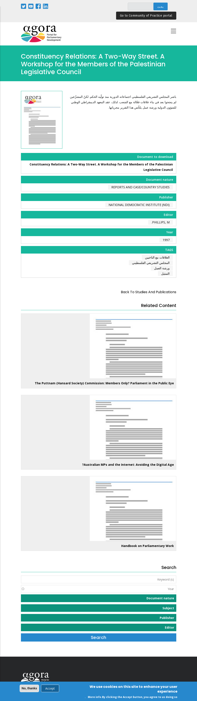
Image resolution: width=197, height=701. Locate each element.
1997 (166, 240)
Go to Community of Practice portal (146, 15)
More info (94, 697)
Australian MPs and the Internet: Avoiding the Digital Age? (128, 465)
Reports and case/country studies (140, 187)
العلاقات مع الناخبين (157, 257)
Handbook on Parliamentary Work (147, 546)
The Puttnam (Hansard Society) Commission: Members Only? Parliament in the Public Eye (104, 383)
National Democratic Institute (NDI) (139, 205)
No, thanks (29, 688)
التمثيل (165, 273)
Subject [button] (168, 608)
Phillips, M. (160, 222)
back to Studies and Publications (148, 292)
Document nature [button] (160, 598)
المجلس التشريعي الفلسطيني (151, 263)
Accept (50, 689)
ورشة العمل (162, 268)
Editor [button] (169, 627)
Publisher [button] (167, 618)
